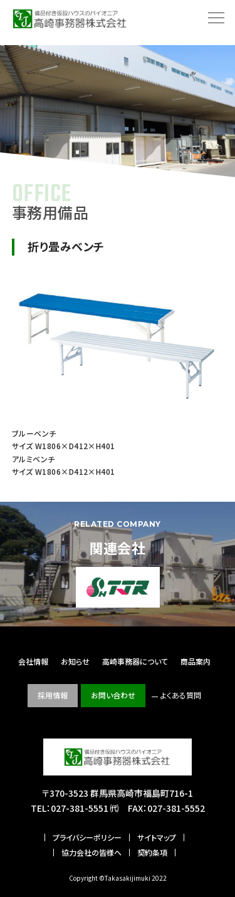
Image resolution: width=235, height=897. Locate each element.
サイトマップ (156, 837)
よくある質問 (180, 695)
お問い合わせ (113, 695)
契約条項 (152, 852)
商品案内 (195, 661)
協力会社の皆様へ (91, 852)
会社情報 (33, 661)
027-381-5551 (79, 808)
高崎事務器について (135, 661)
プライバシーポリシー (87, 837)
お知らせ (75, 661)
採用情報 (53, 695)
